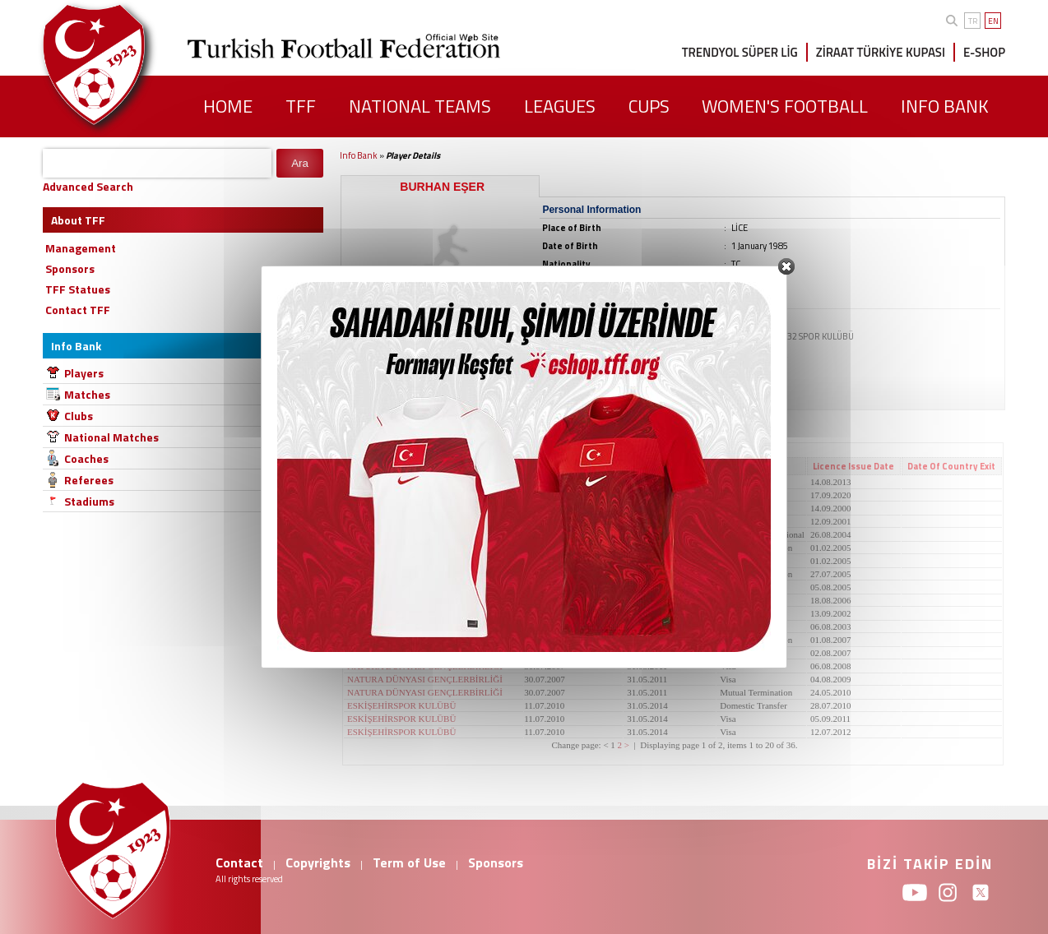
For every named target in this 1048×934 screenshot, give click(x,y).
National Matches (111, 437)
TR (972, 21)
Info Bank (359, 155)
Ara (299, 163)
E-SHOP (984, 52)
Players (84, 372)
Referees (89, 479)
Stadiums (89, 501)
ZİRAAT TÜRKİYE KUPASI (880, 52)
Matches (87, 394)
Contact (239, 862)
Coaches (86, 458)
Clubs (78, 415)
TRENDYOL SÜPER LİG (740, 52)
